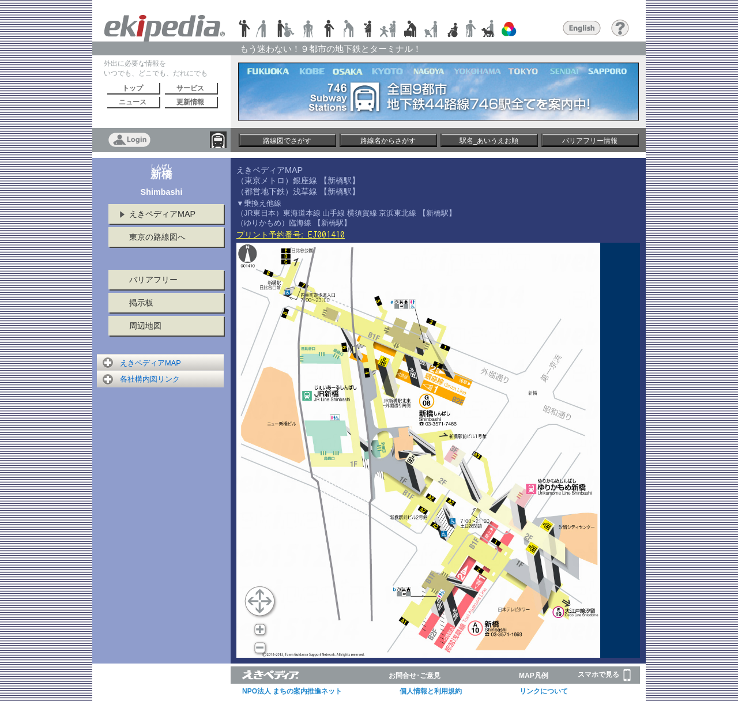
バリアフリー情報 (589, 141)
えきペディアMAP (162, 213)
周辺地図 (145, 325)
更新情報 (190, 102)
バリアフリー (153, 279)
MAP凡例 (533, 676)
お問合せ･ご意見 (414, 676)
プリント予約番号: (290, 234)
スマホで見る (604, 675)
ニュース (132, 102)
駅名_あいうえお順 (489, 141)
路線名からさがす (388, 141)
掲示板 (141, 302)
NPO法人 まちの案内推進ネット (292, 691)
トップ (132, 88)
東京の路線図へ (157, 237)
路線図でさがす (287, 141)
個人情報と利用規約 (431, 691)
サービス (190, 88)
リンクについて (543, 691)
